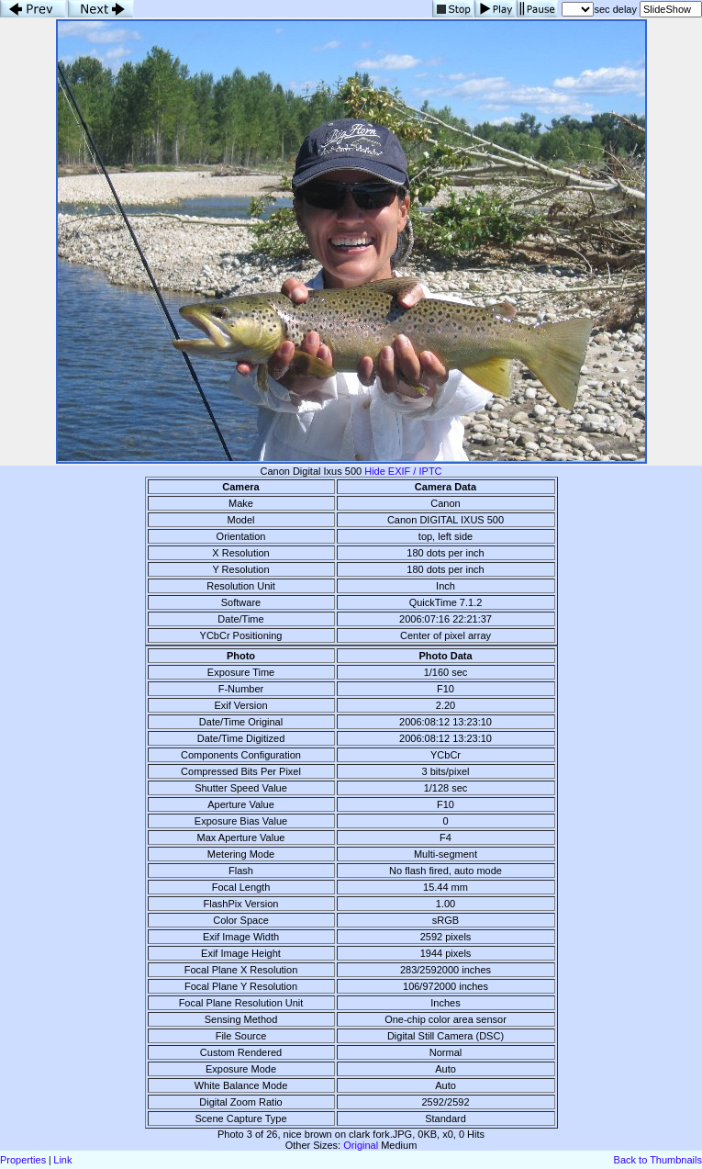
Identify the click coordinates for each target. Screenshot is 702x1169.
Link (62, 1159)
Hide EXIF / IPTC (402, 471)
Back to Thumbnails (658, 1159)
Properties (23, 1159)
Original (360, 1145)
